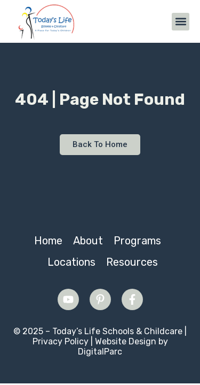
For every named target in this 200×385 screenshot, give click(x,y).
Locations (71, 262)
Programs (137, 240)
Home (48, 240)
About (88, 240)
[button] (180, 21)
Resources (132, 262)
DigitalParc (100, 351)
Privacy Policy (61, 341)
